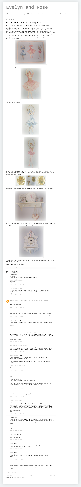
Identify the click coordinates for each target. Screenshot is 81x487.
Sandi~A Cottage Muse (15, 375)
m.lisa (11, 443)
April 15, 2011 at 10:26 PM (17, 284)
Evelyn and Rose (27, 7)
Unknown (12, 299)
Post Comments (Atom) (19, 477)
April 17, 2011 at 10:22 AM (17, 439)
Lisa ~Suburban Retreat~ (16, 345)
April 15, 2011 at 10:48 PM (17, 294)
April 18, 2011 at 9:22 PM (16, 459)
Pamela (11, 452)
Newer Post (9, 475)
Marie (11, 464)
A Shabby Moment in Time (16, 400)
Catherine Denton (14, 320)
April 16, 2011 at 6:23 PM (16, 389)
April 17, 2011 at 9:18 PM (16, 448)
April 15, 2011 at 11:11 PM (17, 307)
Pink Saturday (28, 263)
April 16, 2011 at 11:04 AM (17, 327)
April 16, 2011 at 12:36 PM (17, 351)
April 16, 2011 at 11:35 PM (17, 413)
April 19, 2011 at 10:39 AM (17, 470)
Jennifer (12, 311)
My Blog (12, 325)
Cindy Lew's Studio (15, 331)
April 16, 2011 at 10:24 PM (17, 396)
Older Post (52, 475)
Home (31, 475)
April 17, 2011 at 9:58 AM (16, 430)
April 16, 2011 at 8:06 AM (16, 316)
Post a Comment (12, 472)
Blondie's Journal (14, 355)
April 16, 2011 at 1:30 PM (16, 371)
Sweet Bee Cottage (14, 288)
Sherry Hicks (13, 434)
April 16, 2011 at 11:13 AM (17, 341)
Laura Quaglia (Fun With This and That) (20, 393)
